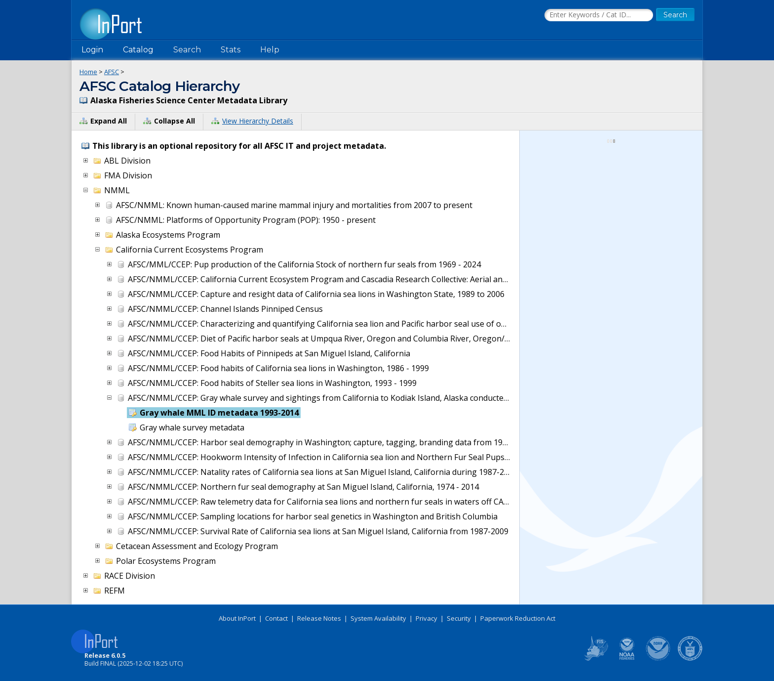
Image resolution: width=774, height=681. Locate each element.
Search (187, 49)
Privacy (426, 618)
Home (88, 71)
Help (269, 49)
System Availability (378, 618)
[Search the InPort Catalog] (598, 15)
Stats (230, 49)
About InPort (237, 618)
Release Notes (319, 618)
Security (459, 618)
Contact (276, 618)
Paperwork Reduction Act (517, 618)
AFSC (111, 71)
